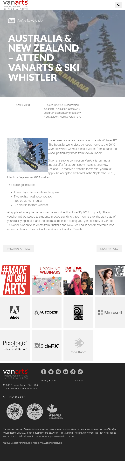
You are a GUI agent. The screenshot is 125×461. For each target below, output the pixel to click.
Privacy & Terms (48, 380)
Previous (13, 248)
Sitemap (79, 380)
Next (104, 248)
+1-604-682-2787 (16, 396)
